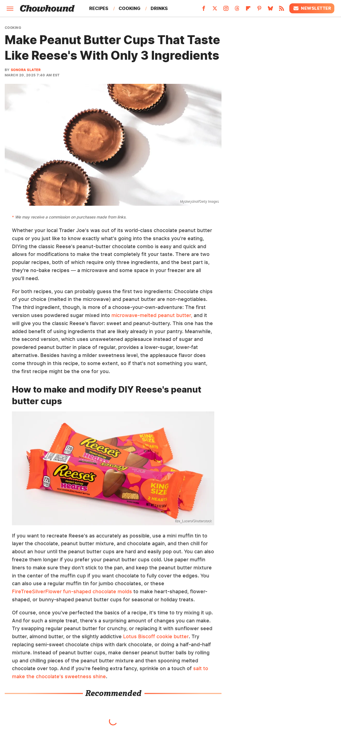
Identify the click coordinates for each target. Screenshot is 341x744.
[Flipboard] (248, 10)
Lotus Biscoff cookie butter (156, 636)
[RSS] (281, 10)
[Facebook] (203, 10)
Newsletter (312, 8)
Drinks (159, 8)
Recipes (98, 8)
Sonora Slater (26, 70)
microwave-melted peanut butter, (151, 315)
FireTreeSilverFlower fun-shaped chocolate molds (72, 591)
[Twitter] (214, 10)
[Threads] (237, 10)
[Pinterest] (259, 10)
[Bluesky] (270, 10)
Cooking (129, 8)
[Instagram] (226, 10)
